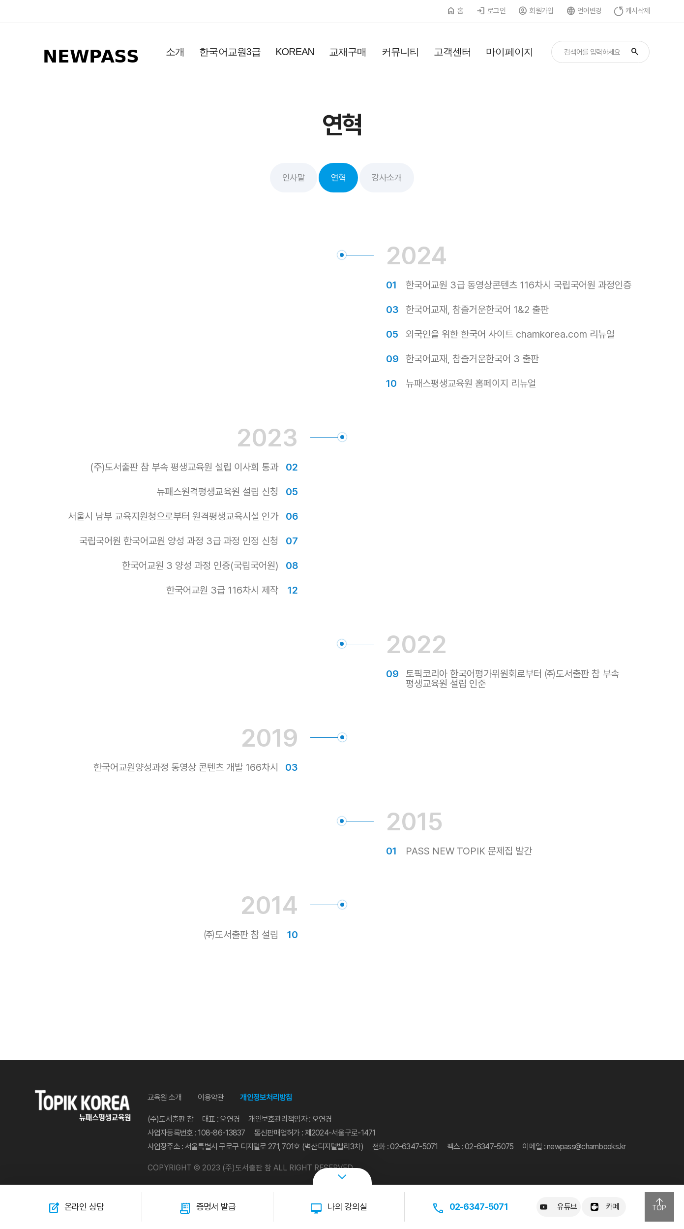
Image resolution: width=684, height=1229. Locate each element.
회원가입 (541, 10)
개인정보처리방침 (266, 1097)
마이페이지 (509, 51)
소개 (175, 51)
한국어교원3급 (230, 51)
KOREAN (294, 51)
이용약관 (211, 1097)
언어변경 (589, 10)
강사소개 (387, 177)
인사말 (293, 177)
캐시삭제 (637, 10)
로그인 (496, 10)
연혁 (338, 177)
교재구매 (347, 51)
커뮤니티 (400, 51)
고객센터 (452, 51)
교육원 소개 (165, 1097)
